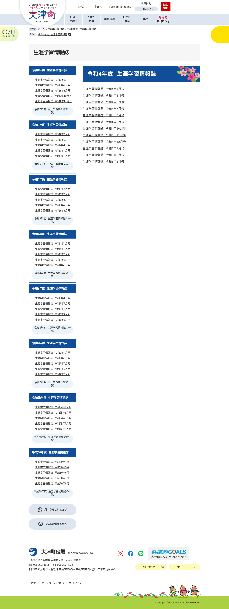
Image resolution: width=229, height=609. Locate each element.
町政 (145, 19)
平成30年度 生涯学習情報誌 (50, 452)
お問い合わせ (147, 567)
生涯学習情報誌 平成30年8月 (52, 483)
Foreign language (120, 6)
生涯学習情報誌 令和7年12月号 (53, 96)
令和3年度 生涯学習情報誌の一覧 (52, 329)
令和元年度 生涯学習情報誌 (50, 397)
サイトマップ (75, 583)
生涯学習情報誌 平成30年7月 (52, 478)
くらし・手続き (73, 19)
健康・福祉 (109, 19)
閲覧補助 (146, 3)
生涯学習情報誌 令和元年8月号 (53, 429)
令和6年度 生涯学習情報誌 (49, 125)
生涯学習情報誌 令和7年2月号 (52, 139)
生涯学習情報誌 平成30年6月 (52, 472)
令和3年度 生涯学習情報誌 (49, 288)
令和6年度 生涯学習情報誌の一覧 (52, 166)
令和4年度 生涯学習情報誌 (52, 34)
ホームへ (82, 6)
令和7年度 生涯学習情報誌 (49, 70)
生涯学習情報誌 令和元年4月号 (53, 407)
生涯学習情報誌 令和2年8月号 (52, 374)
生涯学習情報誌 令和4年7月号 (103, 108)
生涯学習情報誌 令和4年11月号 (104, 135)
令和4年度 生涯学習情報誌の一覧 (52, 275)
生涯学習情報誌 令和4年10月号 (104, 128)
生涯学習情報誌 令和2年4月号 (52, 352)
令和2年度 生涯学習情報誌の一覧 (52, 384)
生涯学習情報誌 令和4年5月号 (103, 95)
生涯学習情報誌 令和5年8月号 (52, 210)
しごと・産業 (127, 19)
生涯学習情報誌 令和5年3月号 (103, 161)
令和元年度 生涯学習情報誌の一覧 (52, 438)
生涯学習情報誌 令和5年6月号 (52, 199)
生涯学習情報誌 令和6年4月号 (52, 150)
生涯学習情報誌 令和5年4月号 (52, 189)
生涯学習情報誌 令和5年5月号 (52, 194)
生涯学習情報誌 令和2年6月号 (52, 363)
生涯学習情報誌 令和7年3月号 (52, 134)
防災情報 (165, 6)
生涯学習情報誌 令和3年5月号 (52, 303)
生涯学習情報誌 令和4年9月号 (103, 122)
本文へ (98, 6)
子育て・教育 (91, 19)
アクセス (178, 567)
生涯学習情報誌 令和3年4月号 (52, 298)
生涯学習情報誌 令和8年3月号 (52, 79)
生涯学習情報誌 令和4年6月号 (103, 102)
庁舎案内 (33, 583)
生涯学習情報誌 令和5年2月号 (103, 155)
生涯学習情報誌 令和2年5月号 (52, 358)
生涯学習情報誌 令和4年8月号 (103, 115)
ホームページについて (53, 583)
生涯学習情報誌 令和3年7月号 (52, 314)
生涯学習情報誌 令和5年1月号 (103, 148)
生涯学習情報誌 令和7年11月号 (53, 101)
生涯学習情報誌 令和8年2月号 (52, 85)
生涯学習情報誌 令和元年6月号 (53, 418)
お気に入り (148, 9)
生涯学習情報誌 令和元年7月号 (53, 423)
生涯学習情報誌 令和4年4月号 (103, 89)
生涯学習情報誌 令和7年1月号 (52, 145)
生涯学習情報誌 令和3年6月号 (52, 309)
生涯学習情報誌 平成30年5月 (52, 467)
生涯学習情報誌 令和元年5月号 (53, 412)
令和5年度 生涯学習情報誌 (49, 179)
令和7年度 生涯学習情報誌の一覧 (52, 111)
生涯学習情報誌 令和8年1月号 (52, 90)
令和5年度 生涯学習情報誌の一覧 (52, 220)
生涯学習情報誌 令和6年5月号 (52, 156)
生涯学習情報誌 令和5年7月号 (52, 205)
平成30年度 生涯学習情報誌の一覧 (52, 493)
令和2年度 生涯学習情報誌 (49, 343)
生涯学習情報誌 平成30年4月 (52, 462)
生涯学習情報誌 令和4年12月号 (104, 141)
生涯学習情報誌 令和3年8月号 (52, 319)
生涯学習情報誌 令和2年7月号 (52, 369)
